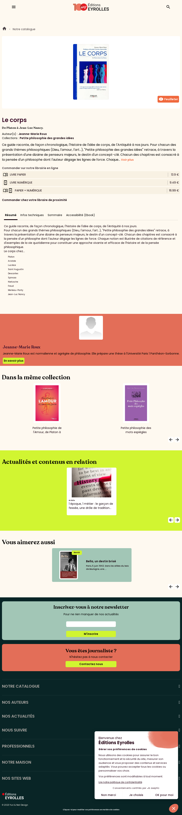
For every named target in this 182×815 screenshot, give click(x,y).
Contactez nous (91, 664)
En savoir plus (13, 361)
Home (4, 29)
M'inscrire (91, 634)
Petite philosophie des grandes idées (47, 138)
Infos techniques (32, 215)
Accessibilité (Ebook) (80, 215)
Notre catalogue (24, 29)
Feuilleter (168, 99)
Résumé (10, 215)
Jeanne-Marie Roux (32, 134)
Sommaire (55, 215)
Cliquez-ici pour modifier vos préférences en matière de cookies (91, 810)
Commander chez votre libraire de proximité (34, 200)
